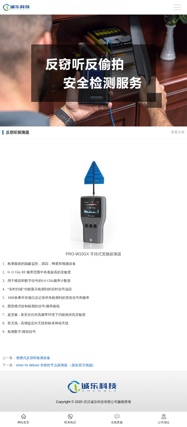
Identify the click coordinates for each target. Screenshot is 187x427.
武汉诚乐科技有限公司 (101, 402)
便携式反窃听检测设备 (33, 358)
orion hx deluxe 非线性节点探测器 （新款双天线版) (54, 365)
